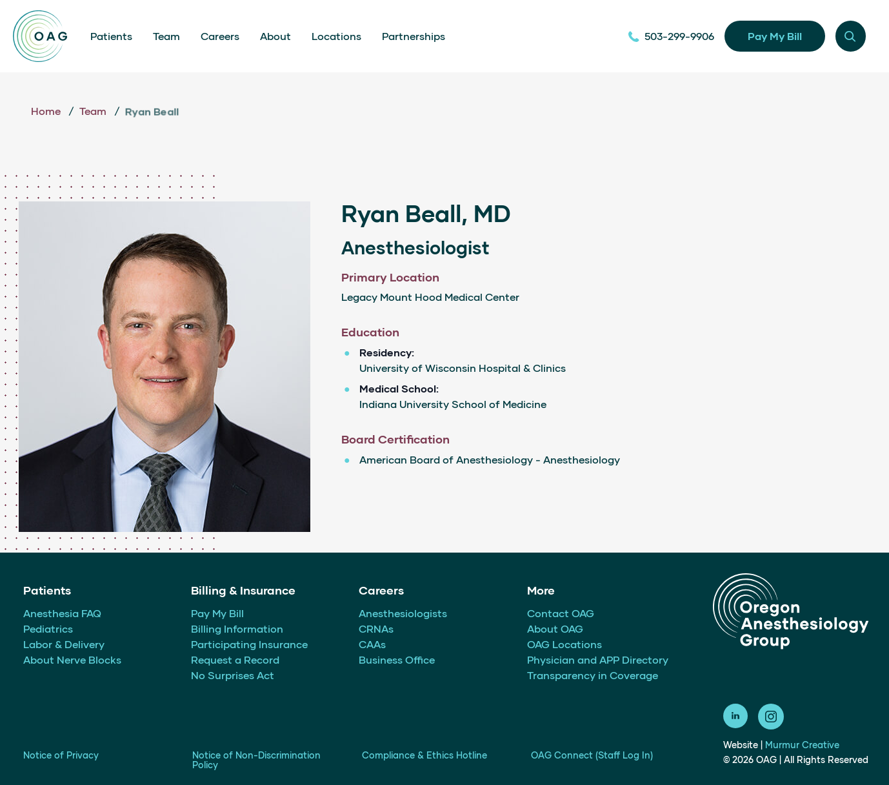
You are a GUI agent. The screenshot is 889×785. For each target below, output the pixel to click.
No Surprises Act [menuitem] (232, 675)
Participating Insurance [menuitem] (249, 644)
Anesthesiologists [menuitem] (403, 613)
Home (47, 111)
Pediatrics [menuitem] (48, 628)
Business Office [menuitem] (397, 659)
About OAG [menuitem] (555, 628)
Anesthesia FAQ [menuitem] (62, 613)
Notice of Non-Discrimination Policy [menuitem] (256, 759)
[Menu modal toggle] (850, 36)
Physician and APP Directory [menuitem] (597, 659)
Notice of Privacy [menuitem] (61, 754)
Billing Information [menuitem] (237, 628)
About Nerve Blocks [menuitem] (72, 659)
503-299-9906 (671, 36)
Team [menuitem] (166, 36)
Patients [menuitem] (111, 36)
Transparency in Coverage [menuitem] (592, 675)
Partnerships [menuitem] (413, 36)
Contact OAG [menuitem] (560, 613)
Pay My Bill (775, 36)
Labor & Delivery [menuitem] (64, 644)
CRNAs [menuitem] (376, 628)
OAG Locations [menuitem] (564, 644)
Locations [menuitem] (336, 36)
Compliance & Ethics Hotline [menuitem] (424, 754)
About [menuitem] (275, 36)
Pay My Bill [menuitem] (217, 613)
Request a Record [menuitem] (235, 659)
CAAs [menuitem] (372, 644)
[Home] (40, 36)
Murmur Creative (802, 744)
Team (94, 111)
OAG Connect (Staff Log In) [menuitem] (592, 754)
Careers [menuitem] (220, 36)
